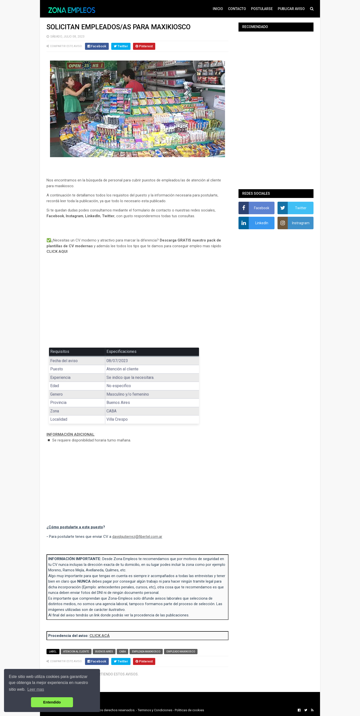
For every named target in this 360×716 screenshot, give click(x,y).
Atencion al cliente (76, 651)
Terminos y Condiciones (155, 710)
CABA (122, 651)
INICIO (218, 9)
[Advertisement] (137, 305)
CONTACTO (237, 9)
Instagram (74, 216)
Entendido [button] (52, 702)
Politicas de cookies (189, 710)
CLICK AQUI (57, 251)
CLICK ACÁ (100, 635)
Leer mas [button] (36, 689)
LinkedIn (92, 216)
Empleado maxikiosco (180, 651)
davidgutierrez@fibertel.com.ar (137, 536)
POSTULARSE (262, 9)
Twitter (108, 216)
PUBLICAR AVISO (291, 9)
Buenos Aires (104, 651)
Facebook (55, 216)
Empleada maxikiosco (146, 651)
